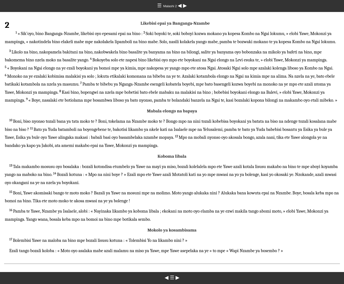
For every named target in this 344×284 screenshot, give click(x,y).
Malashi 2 (170, 6)
